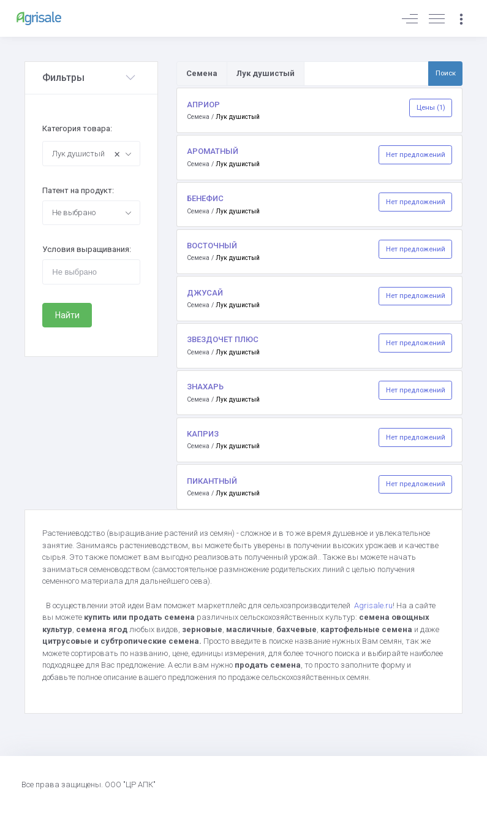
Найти (67, 315)
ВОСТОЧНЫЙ (212, 245)
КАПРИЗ (203, 433)
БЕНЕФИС (205, 198)
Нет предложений (415, 154)
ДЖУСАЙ (205, 292)
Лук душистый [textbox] (86, 154)
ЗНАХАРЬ (205, 386)
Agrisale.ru (373, 605)
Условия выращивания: (86, 249)
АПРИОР (203, 104)
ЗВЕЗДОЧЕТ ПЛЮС (223, 339)
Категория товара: (77, 128)
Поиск (446, 73)
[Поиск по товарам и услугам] (366, 73)
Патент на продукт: (78, 190)
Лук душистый (238, 117)
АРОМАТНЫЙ (212, 151)
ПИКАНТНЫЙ (212, 481)
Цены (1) (431, 107)
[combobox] (91, 153)
